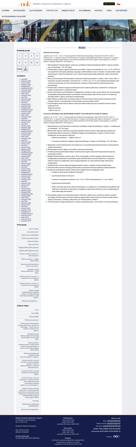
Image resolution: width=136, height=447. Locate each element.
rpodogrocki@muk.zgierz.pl (111, 426)
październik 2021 (27, 174)
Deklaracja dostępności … (30, 301)
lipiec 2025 (25, 93)
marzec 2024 (25, 122)
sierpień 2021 (26, 178)
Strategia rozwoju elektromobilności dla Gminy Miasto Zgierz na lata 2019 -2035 (29, 336)
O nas (37, 310)
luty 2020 (24, 206)
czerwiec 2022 (26, 160)
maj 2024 (24, 119)
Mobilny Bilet (68, 10)
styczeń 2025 (25, 104)
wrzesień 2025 (26, 90)
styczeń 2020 (25, 208)
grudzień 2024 (26, 106)
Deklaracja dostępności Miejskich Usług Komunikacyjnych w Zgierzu (29, 355)
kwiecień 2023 (26, 142)
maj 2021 (24, 181)
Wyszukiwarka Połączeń (14, 16)
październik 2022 (27, 153)
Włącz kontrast (109, 4)
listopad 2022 (25, 151)
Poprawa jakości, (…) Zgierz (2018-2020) (30, 260)
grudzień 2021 (26, 171)
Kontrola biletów (33, 241)
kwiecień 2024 (26, 120)
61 (37, 62)
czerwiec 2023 (26, 138)
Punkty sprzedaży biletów (30, 238)
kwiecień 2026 (26, 81)
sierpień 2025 (26, 92)
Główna (5, 10)
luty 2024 (24, 124)
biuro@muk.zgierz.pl (114, 421)
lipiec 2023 (25, 137)
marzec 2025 (25, 101)
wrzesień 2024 (26, 111)
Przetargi (36, 401)
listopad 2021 (25, 172)
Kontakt (99, 10)
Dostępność (121, 10)
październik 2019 (27, 214)
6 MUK (19, 69)
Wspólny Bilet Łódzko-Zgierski (29, 247)
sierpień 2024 (26, 113)
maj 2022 (24, 162)
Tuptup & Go (52, 10)
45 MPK (25, 69)
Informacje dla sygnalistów (30, 409)
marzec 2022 (25, 165)
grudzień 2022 (26, 149)
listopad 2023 (25, 129)
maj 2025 (24, 97)
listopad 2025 (25, 86)
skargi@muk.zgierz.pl (113, 423)
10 (31, 62)
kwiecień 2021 (26, 183)
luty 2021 (24, 187)
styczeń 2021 (25, 189)
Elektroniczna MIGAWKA (30, 235)
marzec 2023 (25, 144)
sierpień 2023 (26, 135)
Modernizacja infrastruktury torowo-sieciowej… (30, 265)
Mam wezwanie (33, 244)
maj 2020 (24, 201)
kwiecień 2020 (26, 203)
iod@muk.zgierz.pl (54, 110)
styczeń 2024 (25, 126)
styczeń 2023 (25, 147)
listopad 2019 (25, 212)
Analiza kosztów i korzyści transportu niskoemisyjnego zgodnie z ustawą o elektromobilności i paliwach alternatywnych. (29, 363)
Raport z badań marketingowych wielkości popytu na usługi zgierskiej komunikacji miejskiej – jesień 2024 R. (29, 293)
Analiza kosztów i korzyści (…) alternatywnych (29, 254)
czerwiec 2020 (26, 199)
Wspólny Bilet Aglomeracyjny (29, 250)
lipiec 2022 (25, 158)
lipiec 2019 (25, 217)
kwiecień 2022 (26, 163)
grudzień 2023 (26, 128)
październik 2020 (27, 194)
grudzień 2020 (26, 190)
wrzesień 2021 (26, 176)
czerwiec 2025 (26, 95)
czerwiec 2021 (26, 180)
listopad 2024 (25, 108)
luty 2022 (24, 167)
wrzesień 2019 (26, 215)
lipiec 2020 (25, 197)
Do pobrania (85, 10)
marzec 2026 (25, 83)
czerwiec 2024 (26, 117)
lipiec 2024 (25, 115)
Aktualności (19, 10)
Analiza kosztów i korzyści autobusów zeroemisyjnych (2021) (30, 372)
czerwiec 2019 (26, 219)
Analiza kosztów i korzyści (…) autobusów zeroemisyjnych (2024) (29, 285)
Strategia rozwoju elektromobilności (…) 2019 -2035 (30, 271)
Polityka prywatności (32, 320)
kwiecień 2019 (26, 221)
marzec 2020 (25, 205)
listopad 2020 (25, 192)
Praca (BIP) (35, 313)
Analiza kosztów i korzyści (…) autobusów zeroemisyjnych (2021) (29, 278)
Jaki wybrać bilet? (33, 232)
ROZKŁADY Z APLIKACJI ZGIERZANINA (30, 405)
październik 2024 (27, 110)
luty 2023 (24, 145)
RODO (109, 10)
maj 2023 (24, 140)
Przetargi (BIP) (34, 316)
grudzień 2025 (26, 85)
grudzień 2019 (26, 210)
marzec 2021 (25, 185)
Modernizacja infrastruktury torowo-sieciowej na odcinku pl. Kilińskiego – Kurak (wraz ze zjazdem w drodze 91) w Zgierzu (28, 326)
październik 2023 (27, 131)
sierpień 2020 (26, 196)
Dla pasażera (36, 10)
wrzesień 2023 (26, 133)
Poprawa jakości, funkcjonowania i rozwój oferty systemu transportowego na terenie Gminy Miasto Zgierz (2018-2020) (29, 346)
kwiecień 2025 (26, 99)
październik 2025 (27, 88)
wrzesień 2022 (26, 154)
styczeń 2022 (25, 169)
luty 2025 (24, 102)
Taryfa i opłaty (34, 229)
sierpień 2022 (26, 156)
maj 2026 (24, 79)
